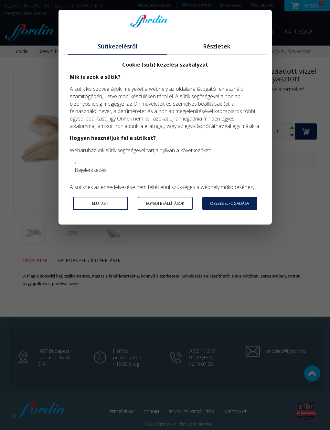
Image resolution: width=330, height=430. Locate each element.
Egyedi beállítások (165, 203)
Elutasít (100, 203)
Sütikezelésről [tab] (117, 46)
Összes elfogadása (229, 203)
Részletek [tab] (216, 46)
